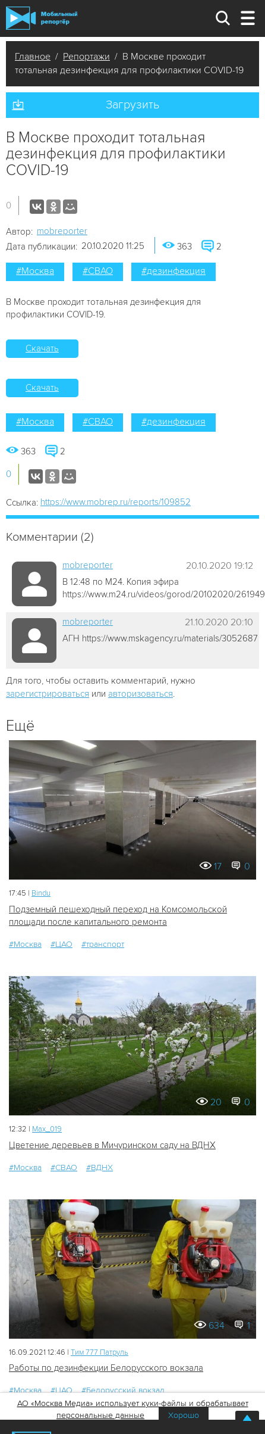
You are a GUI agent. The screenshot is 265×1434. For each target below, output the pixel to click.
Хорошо (183, 1415)
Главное (33, 57)
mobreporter (62, 231)
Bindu (41, 893)
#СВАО (98, 271)
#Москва (35, 271)
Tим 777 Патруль (99, 1352)
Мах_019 (47, 1129)
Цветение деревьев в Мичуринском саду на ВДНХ (112, 1145)
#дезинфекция (173, 271)
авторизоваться (140, 693)
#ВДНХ (99, 1167)
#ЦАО (61, 944)
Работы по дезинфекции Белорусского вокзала (106, 1368)
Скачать (42, 348)
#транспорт (102, 944)
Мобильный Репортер (41, 18)
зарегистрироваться (47, 693)
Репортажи (86, 57)
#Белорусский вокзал (123, 1390)
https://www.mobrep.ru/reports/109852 (115, 502)
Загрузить (132, 105)
